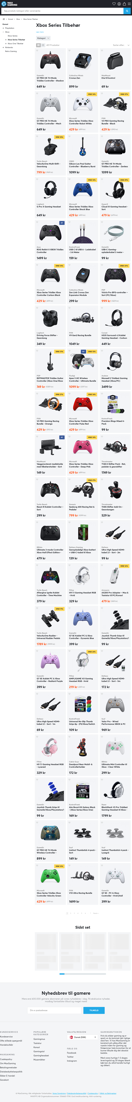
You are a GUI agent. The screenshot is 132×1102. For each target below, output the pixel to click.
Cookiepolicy (6, 1059)
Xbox (18, 19)
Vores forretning (59, 1093)
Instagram (72, 1061)
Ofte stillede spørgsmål (11, 1041)
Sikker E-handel (7, 1076)
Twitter (70, 1057)
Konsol (10, 19)
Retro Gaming (11, 51)
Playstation (9, 28)
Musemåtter (39, 1060)
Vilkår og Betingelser (108, 1093)
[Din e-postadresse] (54, 1010)
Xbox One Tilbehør (15, 44)
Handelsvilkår (6, 1045)
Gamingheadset (41, 1056)
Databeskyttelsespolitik (11, 1072)
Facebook (71, 1053)
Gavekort (4, 1080)
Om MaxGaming (8, 1063)
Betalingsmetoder (8, 1068)
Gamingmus (39, 1039)
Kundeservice (6, 1037)
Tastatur (38, 1043)
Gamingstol (39, 1051)
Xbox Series (12, 36)
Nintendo (9, 47)
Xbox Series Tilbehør (30, 19)
